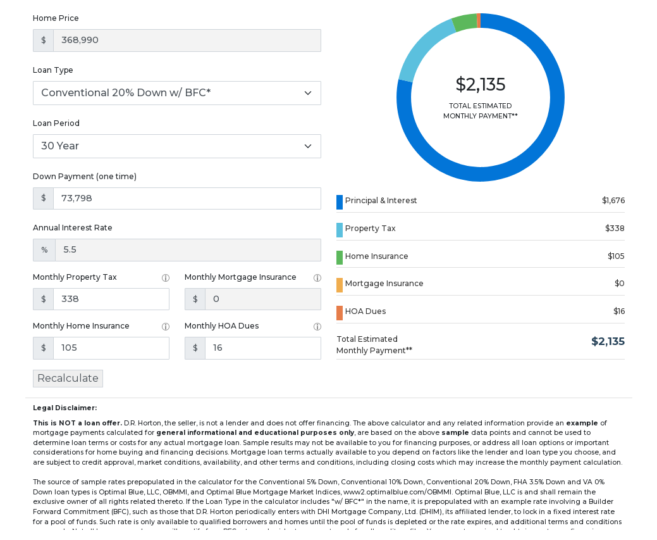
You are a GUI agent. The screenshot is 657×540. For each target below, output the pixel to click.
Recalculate (68, 378)
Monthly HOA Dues (222, 325)
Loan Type (53, 70)
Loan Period (56, 123)
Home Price (56, 18)
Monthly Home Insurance (81, 325)
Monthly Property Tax (75, 277)
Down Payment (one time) (85, 176)
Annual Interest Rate (73, 227)
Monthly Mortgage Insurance (241, 277)
